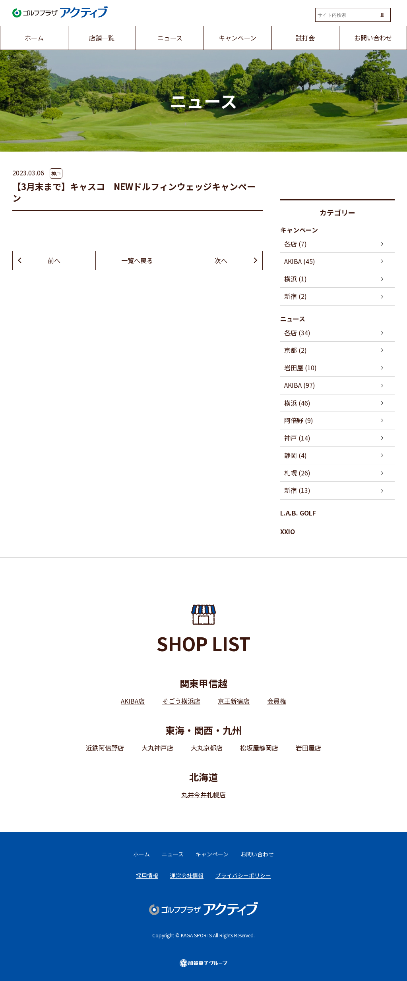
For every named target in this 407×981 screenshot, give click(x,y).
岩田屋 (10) (300, 367)
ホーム (141, 854)
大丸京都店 (207, 747)
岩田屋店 (308, 747)
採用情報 (147, 875)
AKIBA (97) (299, 385)
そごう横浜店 (181, 701)
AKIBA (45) (299, 261)
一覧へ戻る (137, 260)
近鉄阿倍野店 (105, 747)
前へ (54, 260)
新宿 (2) (295, 296)
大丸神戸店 (157, 747)
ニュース (292, 318)
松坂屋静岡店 (259, 747)
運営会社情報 (187, 875)
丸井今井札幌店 (203, 794)
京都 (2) (295, 350)
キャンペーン (299, 230)
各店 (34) (297, 332)
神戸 (56, 173)
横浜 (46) (297, 403)
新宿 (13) (297, 490)
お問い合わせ (257, 854)
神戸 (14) (297, 437)
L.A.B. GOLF (298, 512)
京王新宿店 (234, 701)
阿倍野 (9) (298, 420)
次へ (221, 260)
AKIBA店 (133, 701)
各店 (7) (295, 243)
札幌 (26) (297, 472)
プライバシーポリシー (243, 875)
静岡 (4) (295, 455)
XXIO (287, 531)
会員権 (276, 701)
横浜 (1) (295, 278)
